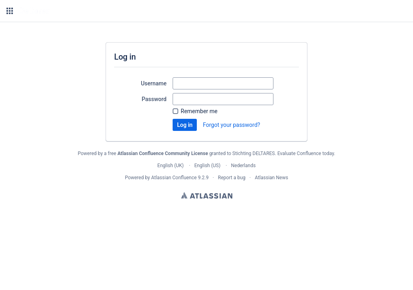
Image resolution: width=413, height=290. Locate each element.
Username (154, 83)
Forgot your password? (231, 125)
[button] (9, 11)
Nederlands (243, 165)
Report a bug (231, 177)
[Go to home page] (34, 10)
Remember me (199, 111)
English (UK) (170, 165)
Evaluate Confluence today (305, 153)
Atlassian (206, 195)
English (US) (207, 165)
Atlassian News (271, 177)
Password (154, 99)
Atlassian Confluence (174, 177)
